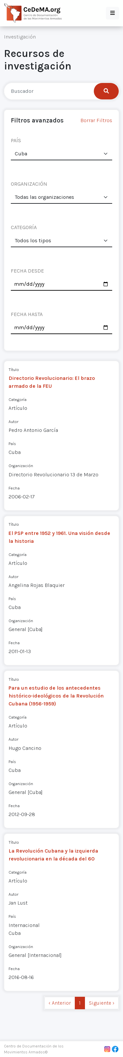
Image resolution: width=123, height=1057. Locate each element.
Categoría (18, 399)
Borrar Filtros (96, 120)
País (12, 443)
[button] (112, 13)
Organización (21, 465)
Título (14, 369)
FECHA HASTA (27, 314)
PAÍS (16, 140)
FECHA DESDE (27, 271)
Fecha (14, 488)
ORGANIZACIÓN (29, 184)
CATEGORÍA (24, 227)
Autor (13, 421)
